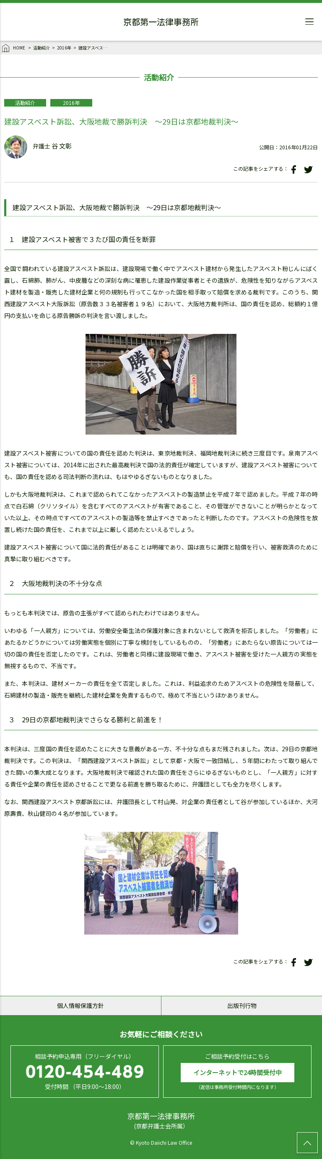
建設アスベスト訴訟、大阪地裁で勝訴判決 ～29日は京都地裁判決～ (93, 47)
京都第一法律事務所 (161, 23)
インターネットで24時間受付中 (237, 1072)
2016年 (64, 47)
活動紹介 (41, 47)
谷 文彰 (62, 146)
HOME (14, 48)
